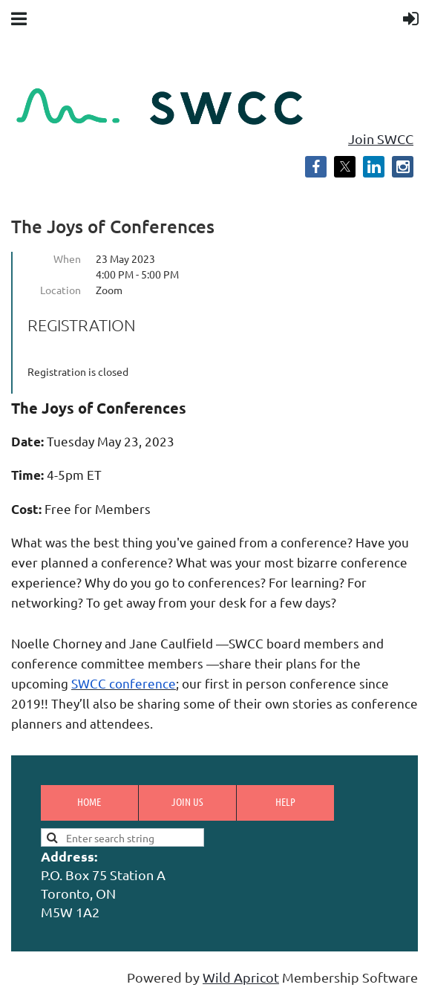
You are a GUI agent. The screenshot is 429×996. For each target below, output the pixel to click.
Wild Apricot (241, 977)
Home (89, 801)
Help (285, 801)
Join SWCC (380, 138)
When (67, 258)
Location (60, 289)
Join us (187, 801)
